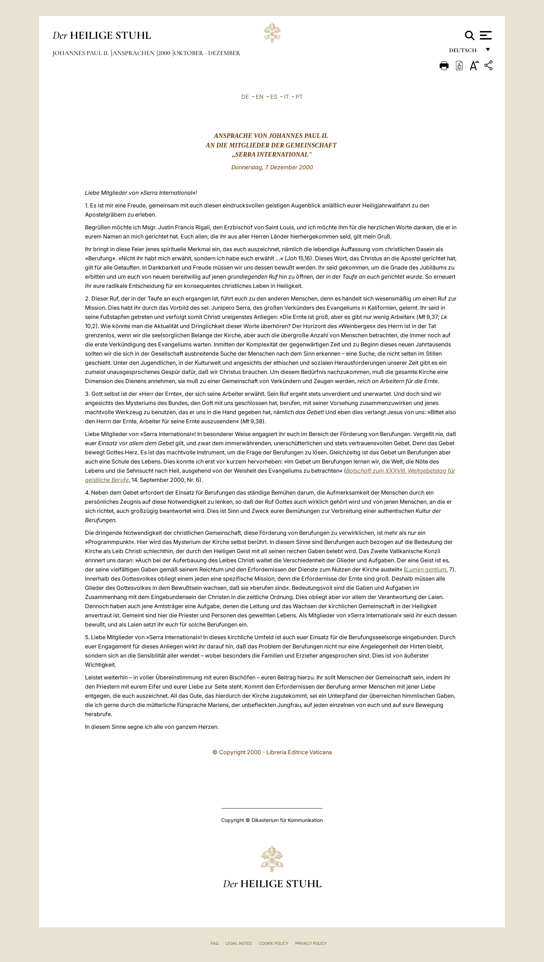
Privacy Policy (311, 943)
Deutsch (464, 52)
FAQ (214, 943)
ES (273, 96)
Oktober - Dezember (207, 53)
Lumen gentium (426, 569)
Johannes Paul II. (81, 53)
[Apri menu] (485, 35)
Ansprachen (134, 53)
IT (286, 96)
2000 (165, 53)
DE (245, 96)
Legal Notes (238, 943)
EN (260, 96)
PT (299, 96)
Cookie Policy (273, 943)
